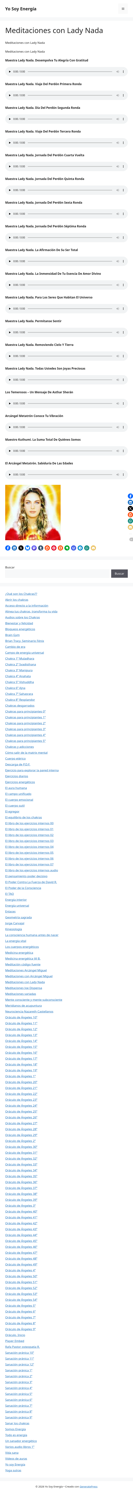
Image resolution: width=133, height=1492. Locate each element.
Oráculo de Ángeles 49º (21, 1264)
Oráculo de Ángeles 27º (21, 1123)
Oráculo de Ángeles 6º (20, 1311)
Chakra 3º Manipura (19, 670)
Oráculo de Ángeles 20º (21, 1082)
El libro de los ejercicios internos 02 (29, 835)
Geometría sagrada (18, 917)
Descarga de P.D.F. (17, 764)
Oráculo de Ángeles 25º (21, 1111)
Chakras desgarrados (19, 706)
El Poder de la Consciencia (23, 888)
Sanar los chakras (17, 1423)
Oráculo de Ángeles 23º (21, 1100)
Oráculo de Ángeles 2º (20, 1141)
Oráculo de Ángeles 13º (21, 1035)
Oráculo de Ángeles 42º (21, 1223)
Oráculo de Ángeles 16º (21, 1053)
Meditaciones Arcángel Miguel (26, 970)
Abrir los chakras (16, 600)
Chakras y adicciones (19, 747)
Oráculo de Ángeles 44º (21, 1235)
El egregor (12, 811)
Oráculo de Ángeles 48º (21, 1258)
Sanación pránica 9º (18, 1417)
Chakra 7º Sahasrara (19, 694)
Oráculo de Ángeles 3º (20, 1206)
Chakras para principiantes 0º (25, 711)
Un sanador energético (21, 1441)
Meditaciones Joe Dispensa (23, 988)
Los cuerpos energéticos (22, 947)
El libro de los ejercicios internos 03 (29, 841)
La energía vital (15, 941)
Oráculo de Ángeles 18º (21, 1064)
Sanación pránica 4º (18, 1388)
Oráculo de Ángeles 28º (21, 1129)
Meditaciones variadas (20, 994)
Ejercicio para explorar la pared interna (32, 770)
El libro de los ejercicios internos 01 (29, 829)
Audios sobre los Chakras (22, 617)
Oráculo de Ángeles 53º (21, 1294)
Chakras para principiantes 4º (25, 735)
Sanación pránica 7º (18, 1406)
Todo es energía (16, 1435)
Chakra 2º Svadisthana (20, 664)
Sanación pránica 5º (18, 1394)
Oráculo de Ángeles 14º (21, 1041)
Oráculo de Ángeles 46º (21, 1247)
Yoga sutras (13, 1470)
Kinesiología (13, 929)
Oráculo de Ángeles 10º (21, 1017)
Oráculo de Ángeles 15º (21, 1047)
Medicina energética (19, 953)
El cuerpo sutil (15, 806)
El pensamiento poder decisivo (26, 876)
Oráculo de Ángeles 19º (21, 1070)
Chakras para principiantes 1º (25, 717)
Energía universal (17, 906)
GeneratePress (88, 1486)
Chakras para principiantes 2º (25, 723)
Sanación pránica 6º (18, 1400)
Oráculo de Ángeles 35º (21, 1176)
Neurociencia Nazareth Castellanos (29, 1011)
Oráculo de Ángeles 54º (21, 1300)
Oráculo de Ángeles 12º (21, 1029)
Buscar (10, 567)
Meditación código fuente (23, 964)
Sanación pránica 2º (18, 1376)
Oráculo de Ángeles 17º (21, 1058)
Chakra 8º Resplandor (20, 700)
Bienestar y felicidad (19, 623)
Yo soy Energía (15, 1464)
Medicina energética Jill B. (23, 958)
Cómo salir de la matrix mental (26, 753)
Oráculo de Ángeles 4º (20, 1270)
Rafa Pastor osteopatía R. (22, 1347)
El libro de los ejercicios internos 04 (29, 847)
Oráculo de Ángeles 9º (20, 1329)
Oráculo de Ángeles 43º (21, 1229)
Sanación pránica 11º (19, 1359)
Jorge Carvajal (14, 923)
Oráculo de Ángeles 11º (21, 1023)
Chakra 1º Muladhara (19, 658)
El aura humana (16, 788)
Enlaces (10, 911)
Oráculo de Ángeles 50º (21, 1276)
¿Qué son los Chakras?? (21, 594)
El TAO (9, 894)
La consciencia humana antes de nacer (32, 935)
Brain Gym (12, 635)
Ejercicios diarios (16, 776)
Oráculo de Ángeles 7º (20, 1317)
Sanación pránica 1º (18, 1370)
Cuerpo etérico (15, 758)
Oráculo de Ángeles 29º (21, 1135)
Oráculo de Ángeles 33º (21, 1164)
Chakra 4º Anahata (18, 676)
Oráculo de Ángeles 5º (20, 1306)
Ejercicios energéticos (20, 782)
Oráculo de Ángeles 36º (21, 1182)
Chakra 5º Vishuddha (19, 682)
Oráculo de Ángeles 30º (21, 1147)
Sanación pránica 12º (19, 1364)
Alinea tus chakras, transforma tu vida (31, 611)
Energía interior (16, 900)
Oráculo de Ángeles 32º (21, 1158)
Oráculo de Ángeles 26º (21, 1117)
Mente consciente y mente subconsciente (33, 1000)
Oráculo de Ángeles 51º (21, 1282)
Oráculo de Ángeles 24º (21, 1106)
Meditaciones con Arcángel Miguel (29, 976)
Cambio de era (15, 647)
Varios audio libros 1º (19, 1447)
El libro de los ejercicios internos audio (31, 870)
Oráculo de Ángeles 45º (21, 1241)
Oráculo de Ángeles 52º (21, 1288)
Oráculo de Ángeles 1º (20, 1076)
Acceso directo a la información (26, 605)
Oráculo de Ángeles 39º (21, 1200)
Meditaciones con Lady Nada (25, 982)
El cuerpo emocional (19, 800)
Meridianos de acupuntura (23, 1006)
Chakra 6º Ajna (15, 688)
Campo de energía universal (24, 653)
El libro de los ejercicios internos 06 (29, 858)
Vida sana (12, 1453)
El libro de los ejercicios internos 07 (29, 864)
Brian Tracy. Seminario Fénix (24, 641)
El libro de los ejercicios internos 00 (29, 823)
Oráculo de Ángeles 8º (20, 1323)
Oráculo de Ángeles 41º (21, 1217)
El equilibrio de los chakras (23, 817)
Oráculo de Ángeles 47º (21, 1253)
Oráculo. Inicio (15, 1335)
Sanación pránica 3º (18, 1382)
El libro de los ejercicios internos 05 (29, 853)
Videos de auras (16, 1459)
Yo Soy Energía (21, 9)
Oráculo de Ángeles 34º (21, 1170)
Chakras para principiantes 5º (25, 741)
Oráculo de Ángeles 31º (21, 1153)
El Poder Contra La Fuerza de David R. (31, 882)
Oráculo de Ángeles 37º (21, 1188)
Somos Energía (15, 1429)
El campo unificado (18, 794)
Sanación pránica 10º (19, 1353)
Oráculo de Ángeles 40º (21, 1211)
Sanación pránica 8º (18, 1411)
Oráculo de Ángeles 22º (21, 1094)
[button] (7, 548)
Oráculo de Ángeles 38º (21, 1194)
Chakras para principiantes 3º (25, 729)
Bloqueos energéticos (20, 629)
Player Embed (14, 1341)
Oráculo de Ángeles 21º (21, 1088)
